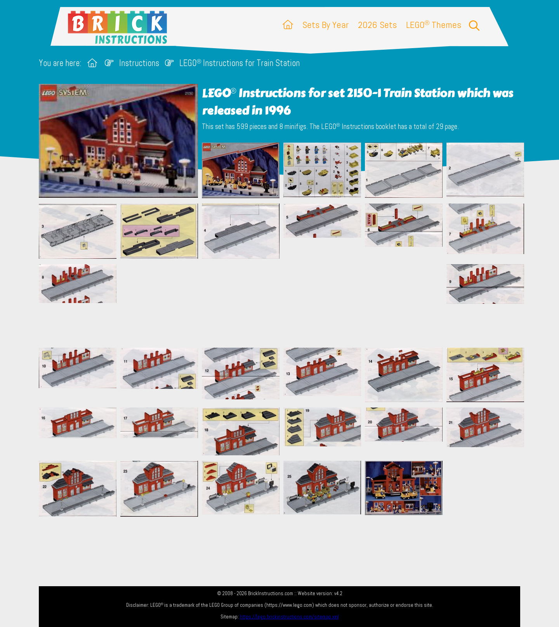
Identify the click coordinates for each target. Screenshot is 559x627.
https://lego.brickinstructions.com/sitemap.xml (289, 616)
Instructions (139, 63)
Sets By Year (325, 25)
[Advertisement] (283, 303)
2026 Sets (377, 25)
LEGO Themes (433, 25)
